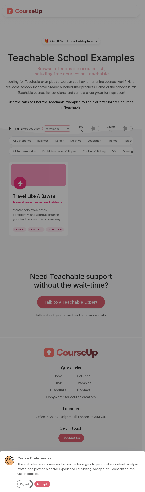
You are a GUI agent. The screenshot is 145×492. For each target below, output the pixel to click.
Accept (42, 484)
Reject (24, 484)
